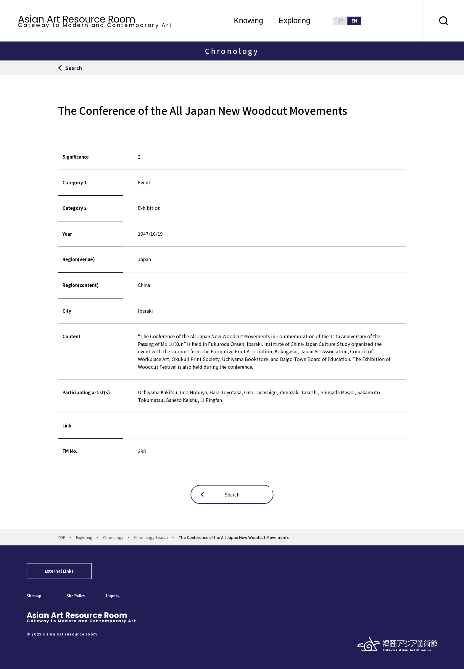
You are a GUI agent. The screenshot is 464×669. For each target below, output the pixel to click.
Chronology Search (151, 537)
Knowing (248, 21)
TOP (61, 537)
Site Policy (76, 596)
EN (354, 21)
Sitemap (34, 596)
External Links (59, 571)
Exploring (294, 21)
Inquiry (113, 596)
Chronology (113, 537)
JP (340, 21)
